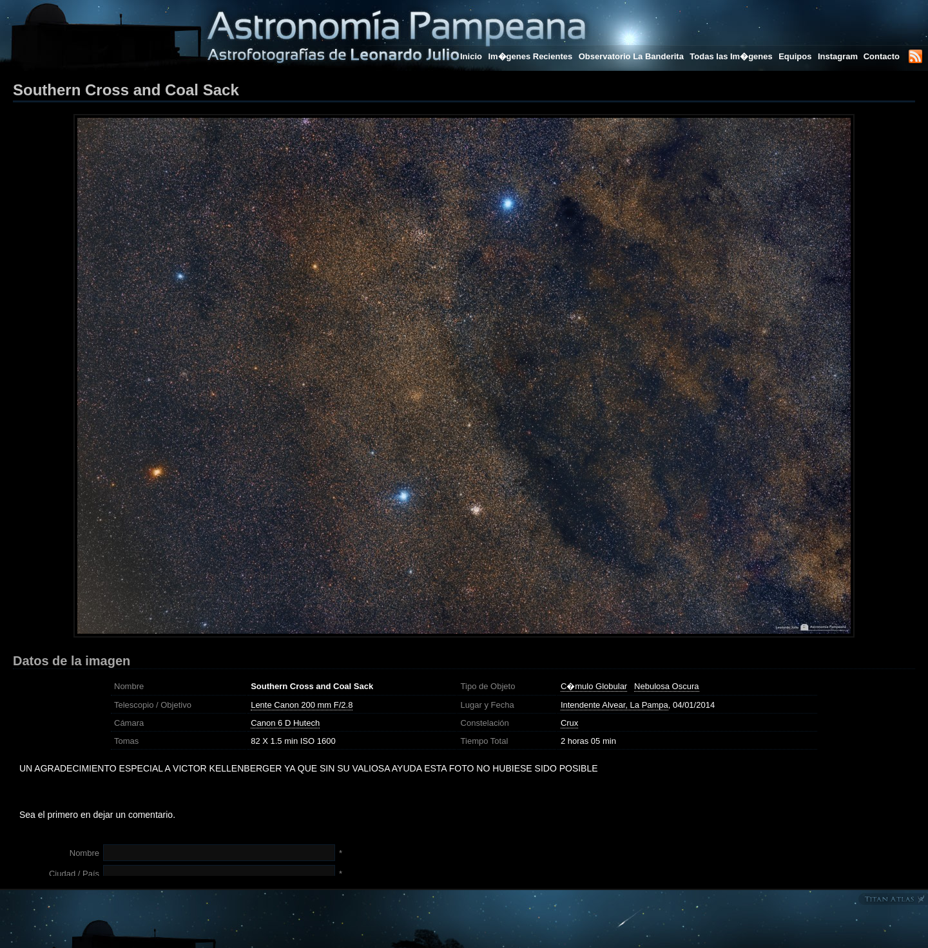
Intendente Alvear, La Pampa (614, 705)
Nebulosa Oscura (666, 686)
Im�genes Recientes (530, 56)
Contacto (882, 56)
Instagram (839, 56)
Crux (569, 723)
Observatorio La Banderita (631, 56)
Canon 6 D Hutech (285, 723)
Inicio (471, 56)
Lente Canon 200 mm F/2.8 (302, 705)
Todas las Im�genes (731, 56)
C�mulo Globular (594, 686)
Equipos (794, 56)
